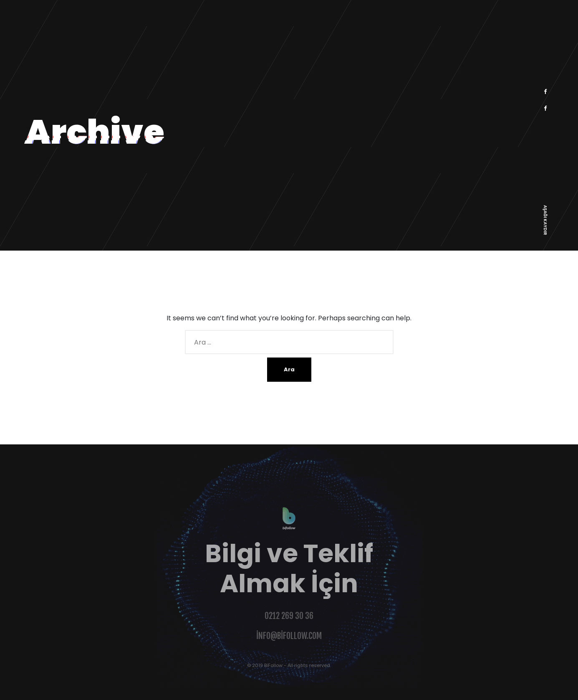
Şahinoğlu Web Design (38, 695)
